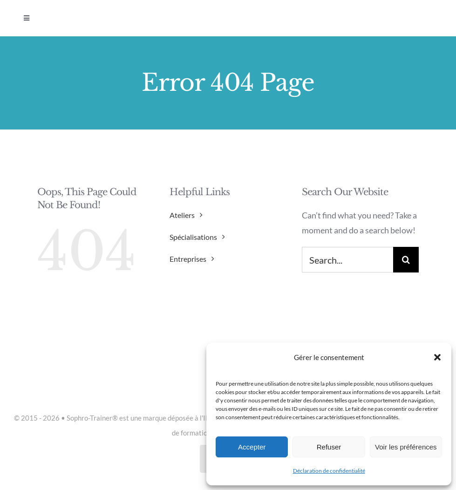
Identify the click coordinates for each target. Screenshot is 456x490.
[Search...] (347, 259)
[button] (437, 357)
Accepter (251, 447)
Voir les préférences (406, 447)
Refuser (329, 447)
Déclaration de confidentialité (329, 470)
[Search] (406, 259)
